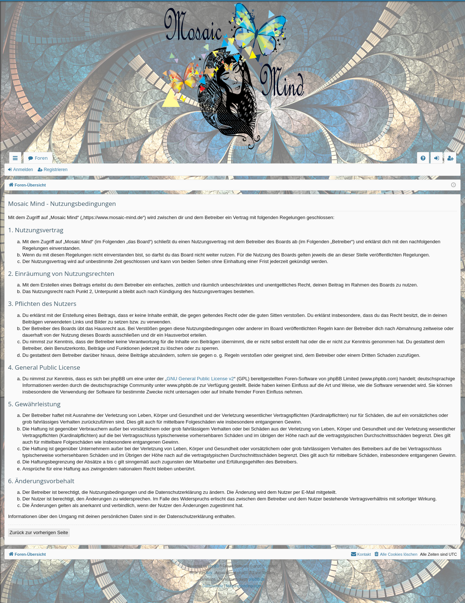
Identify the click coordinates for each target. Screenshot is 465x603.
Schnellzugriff (16, 159)
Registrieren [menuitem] (452, 159)
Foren (41, 158)
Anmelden (23, 169)
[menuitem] (423, 158)
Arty (209, 573)
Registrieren (55, 169)
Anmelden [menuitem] (438, 159)
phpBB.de (257, 579)
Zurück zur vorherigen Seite (39, 532)
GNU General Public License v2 (200, 378)
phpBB (213, 566)
